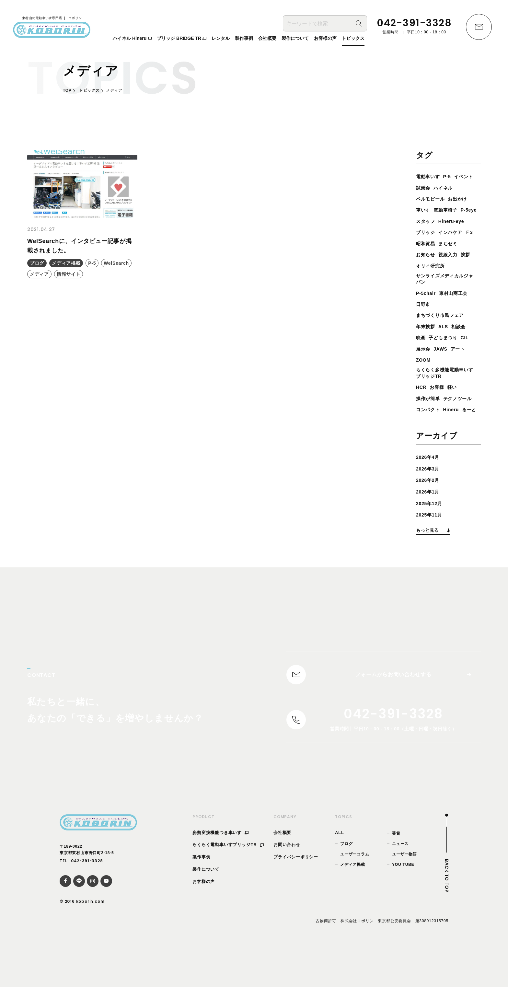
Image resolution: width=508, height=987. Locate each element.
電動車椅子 (429, 221)
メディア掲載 (352, 905)
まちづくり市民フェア (443, 328)
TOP (67, 90)
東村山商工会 (458, 305)
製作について (205, 909)
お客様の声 (203, 922)
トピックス (89, 90)
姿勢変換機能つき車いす (220, 873)
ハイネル (427, 199)
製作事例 (201, 897)
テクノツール (432, 423)
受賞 (396, 874)
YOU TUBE (403, 905)
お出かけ (427, 210)
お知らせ (427, 265)
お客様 (439, 401)
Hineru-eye (455, 232)
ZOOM (424, 372)
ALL (339, 873)
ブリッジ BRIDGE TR (181, 39)
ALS (446, 339)
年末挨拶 (427, 339)
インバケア (454, 243)
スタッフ (427, 232)
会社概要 (282, 873)
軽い (456, 401)
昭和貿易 (439, 254)
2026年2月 (429, 516)
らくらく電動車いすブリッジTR (228, 885)
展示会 (424, 361)
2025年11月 (431, 551)
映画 (421, 350)
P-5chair (427, 305)
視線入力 (452, 265)
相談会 (464, 339)
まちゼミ (464, 254)
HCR (422, 401)
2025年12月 (431, 539)
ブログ (346, 884)
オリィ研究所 (432, 277)
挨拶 (471, 265)
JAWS (443, 361)
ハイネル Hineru (132, 39)
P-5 (450, 176)
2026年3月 (429, 505)
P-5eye (455, 221)
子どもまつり (446, 350)
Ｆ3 (420, 254)
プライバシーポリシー (295, 897)
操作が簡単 (429, 412)
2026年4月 (429, 493)
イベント (427, 188)
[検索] (359, 24)
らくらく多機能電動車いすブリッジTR (446, 386)
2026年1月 (429, 528)
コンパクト (429, 435)
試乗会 (449, 188)
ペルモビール (457, 199)
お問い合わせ (286, 885)
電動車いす (429, 176)
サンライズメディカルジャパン (446, 290)
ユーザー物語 (404, 894)
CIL (470, 350)
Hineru (455, 435)
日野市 (424, 316)
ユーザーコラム (354, 894)
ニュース (400, 884)
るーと (424, 446)
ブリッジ (427, 243)
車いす (449, 210)
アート (463, 361)
